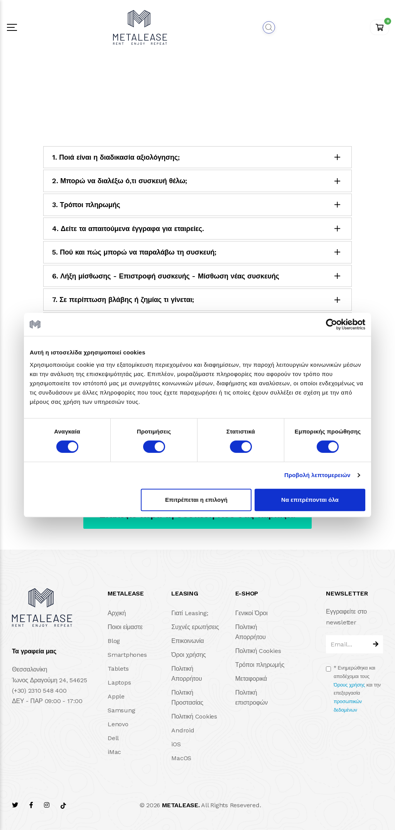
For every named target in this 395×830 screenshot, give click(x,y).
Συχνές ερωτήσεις (195, 627)
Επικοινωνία (187, 640)
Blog (114, 640)
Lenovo (118, 724)
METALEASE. (181, 805)
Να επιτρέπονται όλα (310, 499)
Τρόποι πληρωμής (260, 664)
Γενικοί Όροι (251, 613)
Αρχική (117, 613)
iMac (114, 752)
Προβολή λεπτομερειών (317, 475)
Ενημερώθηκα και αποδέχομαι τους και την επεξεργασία (357, 689)
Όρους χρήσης (349, 685)
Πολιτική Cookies (194, 716)
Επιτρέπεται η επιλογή (196, 499)
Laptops (119, 682)
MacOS (181, 758)
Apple (116, 696)
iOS (176, 744)
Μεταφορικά (251, 678)
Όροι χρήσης (188, 654)
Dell (113, 738)
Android (182, 730)
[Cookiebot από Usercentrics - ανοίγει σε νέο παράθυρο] (331, 324)
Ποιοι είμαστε (125, 627)
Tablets (118, 668)
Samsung (121, 710)
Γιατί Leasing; (189, 613)
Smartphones (127, 654)
